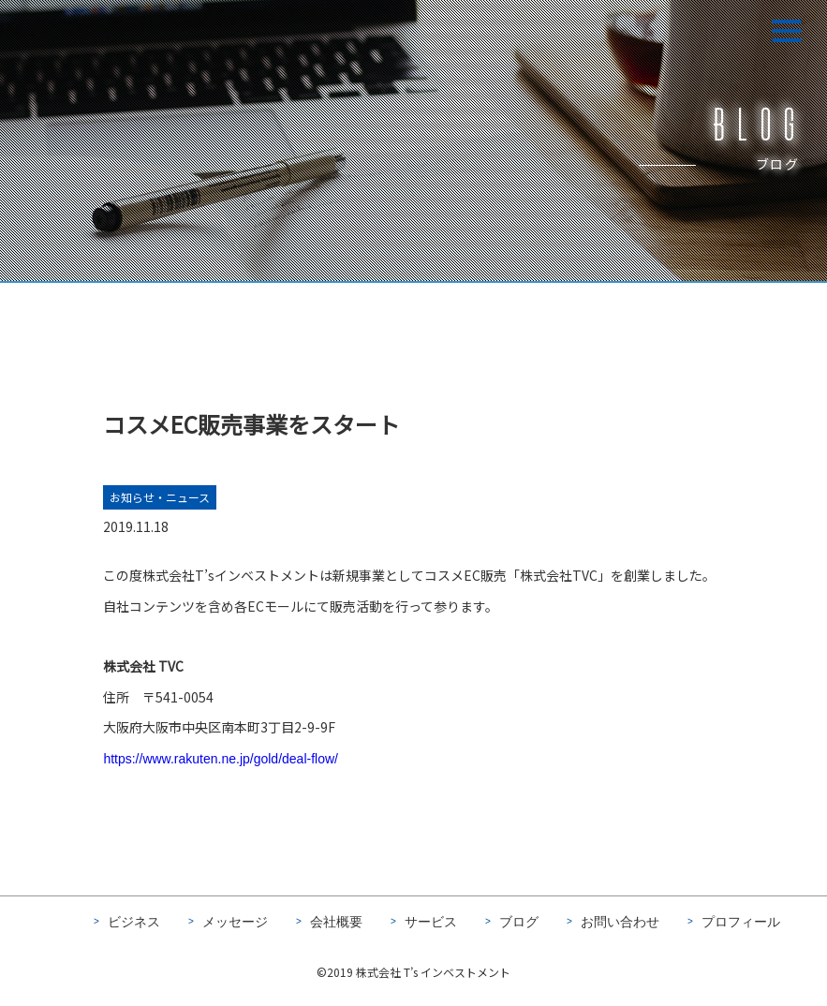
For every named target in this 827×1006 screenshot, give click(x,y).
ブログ (519, 921)
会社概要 (336, 921)
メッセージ (235, 921)
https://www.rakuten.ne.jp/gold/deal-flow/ (220, 760)
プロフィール (740, 921)
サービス (431, 921)
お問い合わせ (620, 921)
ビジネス (134, 921)
